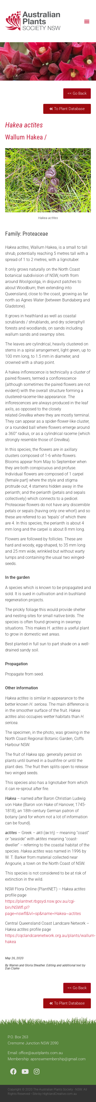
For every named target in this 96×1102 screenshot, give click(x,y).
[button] (86, 21)
